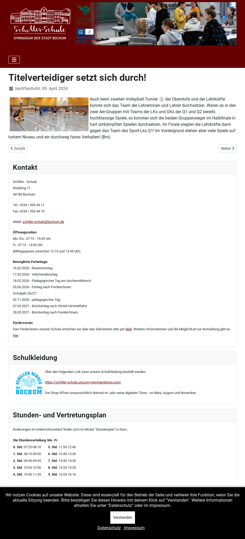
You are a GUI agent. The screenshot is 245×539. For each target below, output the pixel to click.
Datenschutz (109, 527)
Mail (129, 329)
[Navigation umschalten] (14, 60)
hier (15, 335)
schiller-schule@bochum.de (43, 222)
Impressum (134, 527)
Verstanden (122, 517)
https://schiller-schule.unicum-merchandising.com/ (83, 382)
